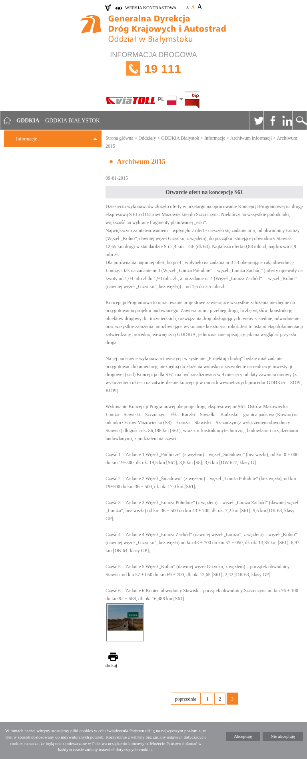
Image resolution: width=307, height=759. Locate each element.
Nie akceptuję (283, 736)
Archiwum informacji (251, 138)
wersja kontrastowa (150, 7)
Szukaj (299, 120)
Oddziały (147, 138)
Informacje (26, 139)
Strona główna (120, 138)
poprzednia (185, 699)
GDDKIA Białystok (72, 121)
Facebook (270, 120)
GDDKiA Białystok (180, 138)
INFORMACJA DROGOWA (153, 68)
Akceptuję (243, 736)
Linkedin (285, 120)
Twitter (256, 120)
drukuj (111, 665)
